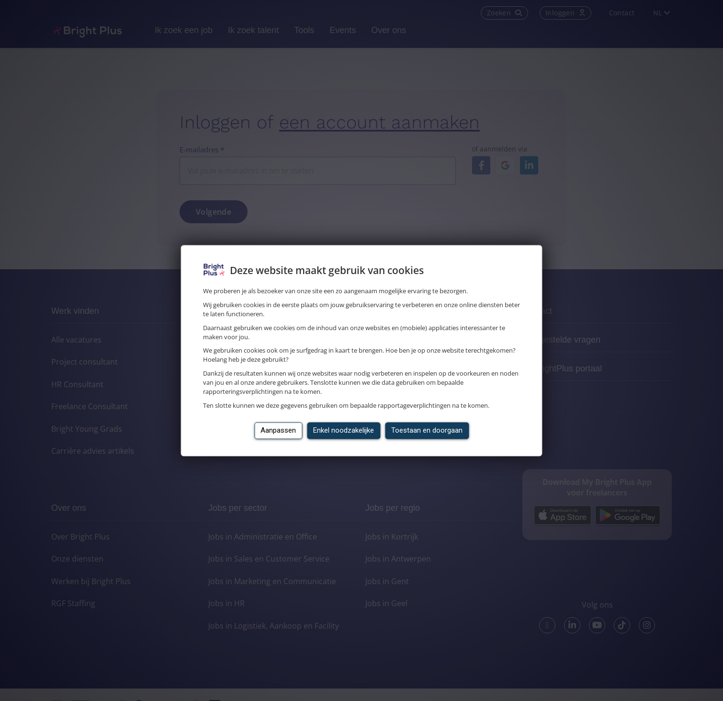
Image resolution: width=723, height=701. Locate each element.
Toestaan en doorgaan (427, 430)
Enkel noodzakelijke (343, 430)
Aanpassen (278, 430)
